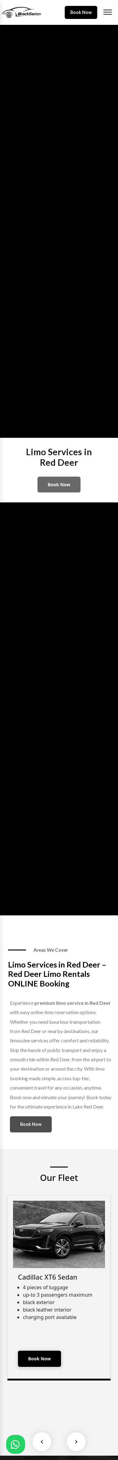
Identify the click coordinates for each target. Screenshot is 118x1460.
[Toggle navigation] (108, 12)
